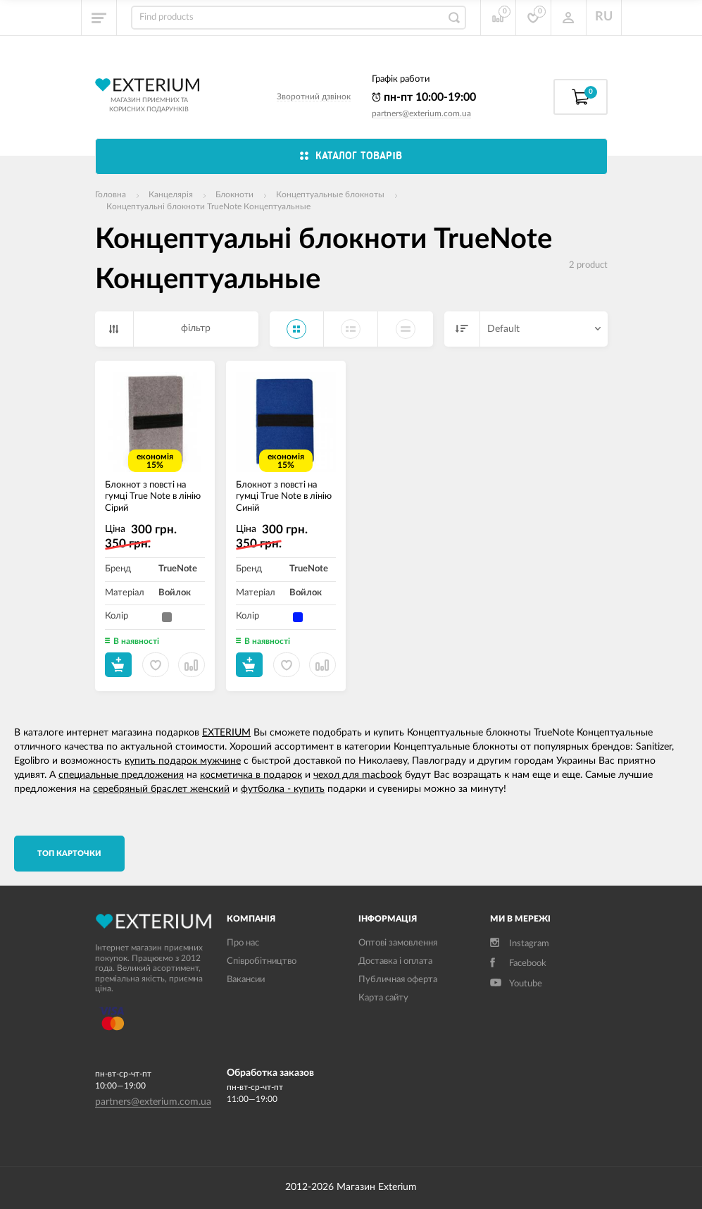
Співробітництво (261, 961)
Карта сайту (383, 998)
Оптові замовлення (397, 943)
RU (604, 17)
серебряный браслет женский (161, 789)
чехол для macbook (357, 775)
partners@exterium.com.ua (421, 113)
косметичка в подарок (251, 775)
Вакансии (246, 979)
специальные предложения (121, 775)
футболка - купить (283, 789)
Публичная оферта (397, 979)
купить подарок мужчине (183, 761)
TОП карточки (69, 853)
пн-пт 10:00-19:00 (424, 97)
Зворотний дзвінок (314, 96)
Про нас (243, 943)
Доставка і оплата (395, 961)
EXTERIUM (226, 733)
